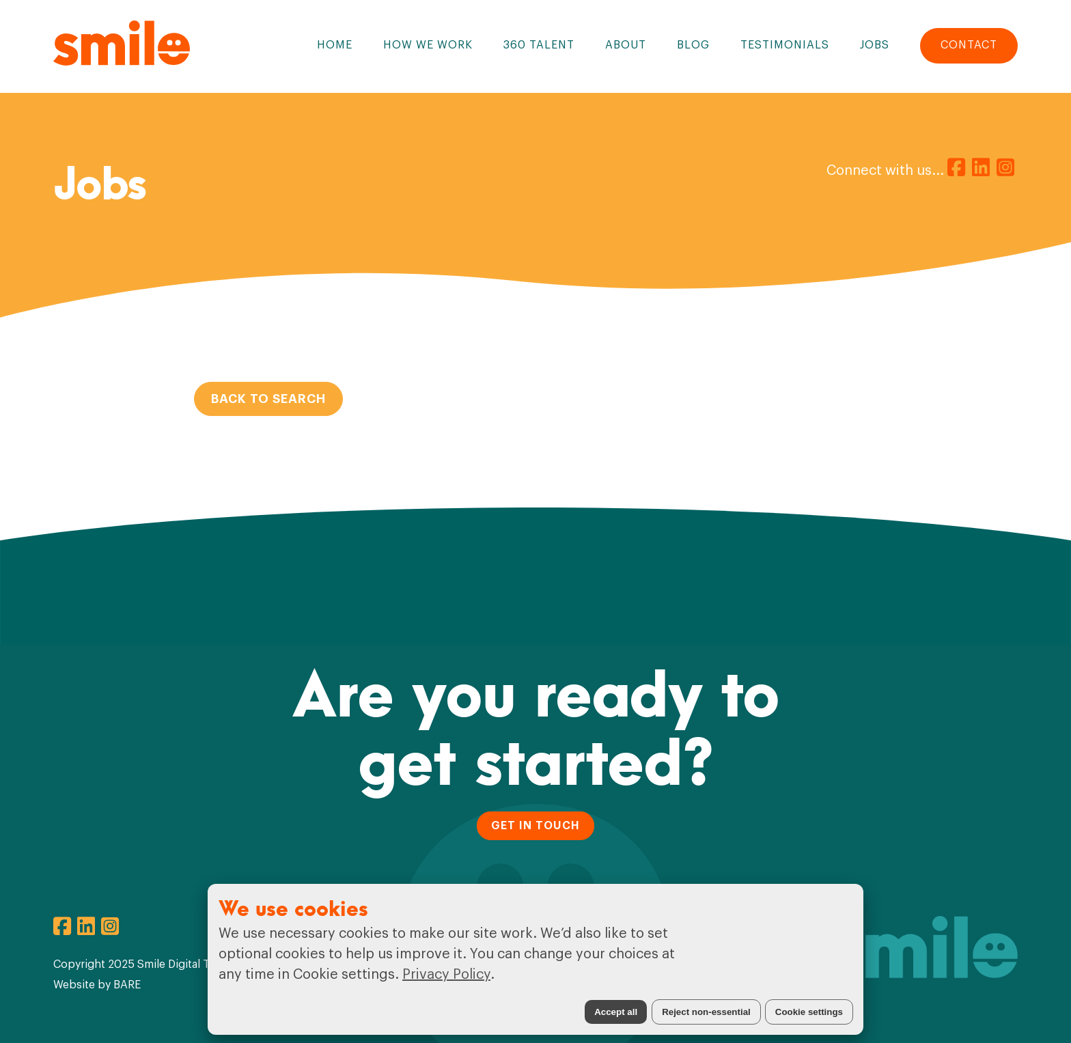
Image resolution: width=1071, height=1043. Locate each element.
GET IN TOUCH (535, 825)
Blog (693, 45)
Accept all (615, 1012)
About (625, 45)
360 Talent (538, 45)
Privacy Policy (446, 975)
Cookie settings (809, 1012)
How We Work (428, 45)
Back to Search (268, 399)
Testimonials (784, 45)
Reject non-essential (706, 1012)
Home (334, 45)
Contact (969, 45)
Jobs (874, 45)
